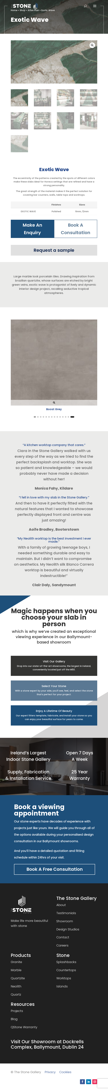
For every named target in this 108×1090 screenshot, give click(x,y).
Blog (14, 1019)
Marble (16, 970)
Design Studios (67, 929)
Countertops (66, 970)
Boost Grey (54, 409)
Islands (62, 986)
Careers (62, 945)
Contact (62, 937)
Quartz (16, 994)
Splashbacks (66, 962)
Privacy (50, 1072)
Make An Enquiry (32, 229)
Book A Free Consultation (54, 869)
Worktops (63, 978)
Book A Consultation (75, 229)
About (61, 905)
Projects (17, 1011)
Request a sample (54, 250)
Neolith (16, 986)
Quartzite (18, 978)
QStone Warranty (24, 1027)
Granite (16, 962)
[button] (92, 45)
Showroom (64, 921)
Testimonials (66, 913)
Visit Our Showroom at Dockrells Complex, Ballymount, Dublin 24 (47, 1044)
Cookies (65, 1072)
